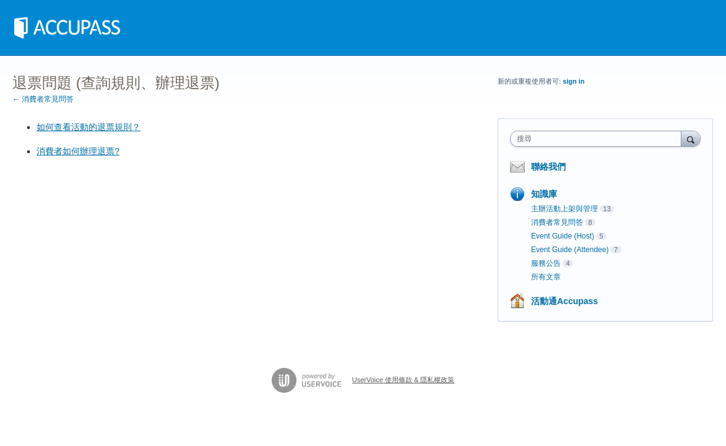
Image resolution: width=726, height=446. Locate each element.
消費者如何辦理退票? (78, 151)
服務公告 (546, 263)
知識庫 (544, 194)
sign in (573, 81)
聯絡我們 (548, 166)
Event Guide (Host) (562, 236)
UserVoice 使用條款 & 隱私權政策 (403, 379)
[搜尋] (691, 138)
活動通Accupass (564, 301)
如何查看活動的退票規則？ (88, 127)
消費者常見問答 (557, 222)
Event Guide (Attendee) (569, 249)
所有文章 (546, 277)
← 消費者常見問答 (43, 99)
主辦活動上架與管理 (564, 208)
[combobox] (598, 138)
